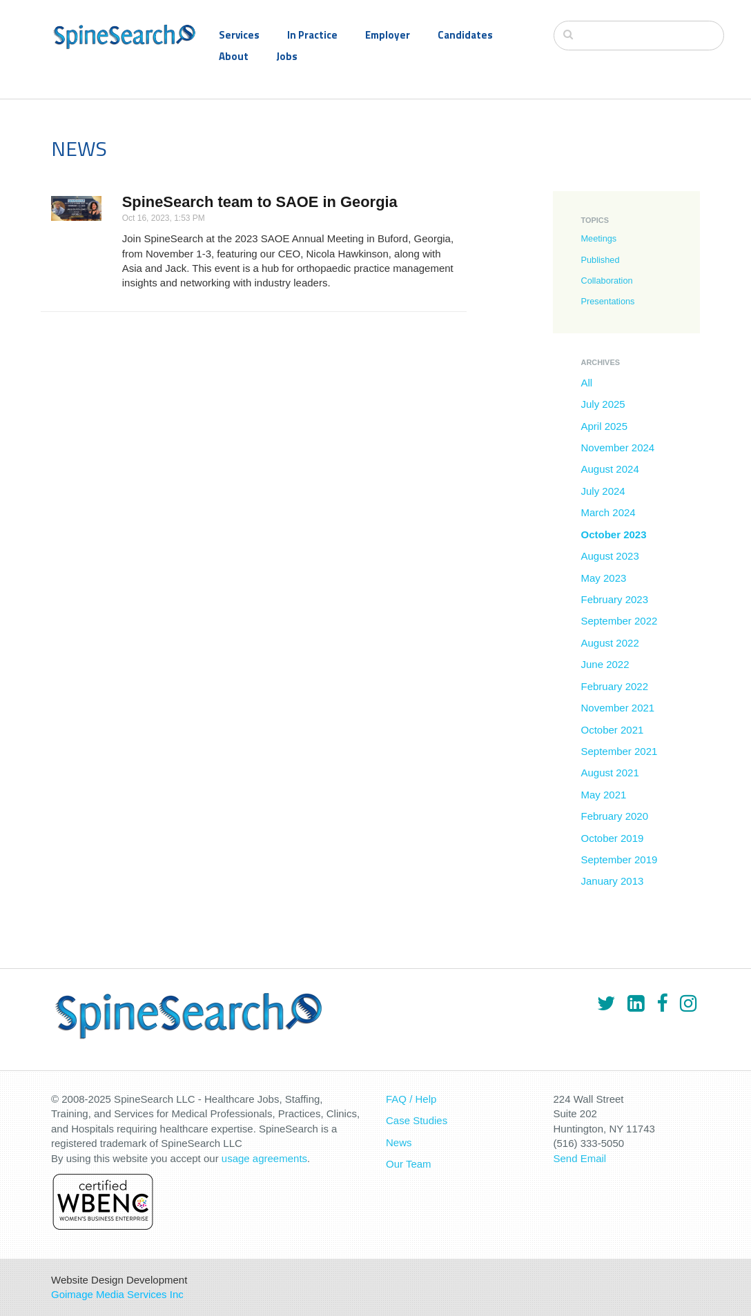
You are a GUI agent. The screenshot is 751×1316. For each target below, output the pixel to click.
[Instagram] (688, 1003)
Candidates (465, 35)
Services (239, 35)
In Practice (312, 35)
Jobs (287, 56)
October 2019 (612, 838)
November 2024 (617, 447)
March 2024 (608, 512)
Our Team (408, 1164)
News (399, 1142)
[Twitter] (606, 1003)
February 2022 (614, 686)
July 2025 (603, 404)
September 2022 (619, 621)
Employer (387, 35)
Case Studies (416, 1120)
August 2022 (609, 643)
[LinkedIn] (635, 1003)
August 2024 (609, 469)
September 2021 (619, 751)
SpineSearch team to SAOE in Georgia (260, 201)
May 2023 (603, 578)
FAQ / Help (411, 1099)
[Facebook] (661, 1003)
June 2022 (605, 664)
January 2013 (612, 881)
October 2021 (612, 730)
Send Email (580, 1158)
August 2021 (609, 772)
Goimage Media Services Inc (117, 1294)
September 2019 (619, 859)
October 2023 (613, 534)
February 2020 (614, 816)
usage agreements (264, 1158)
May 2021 (603, 795)
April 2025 (604, 426)
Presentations (607, 301)
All (586, 383)
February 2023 (614, 599)
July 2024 (603, 491)
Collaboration (606, 280)
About (233, 56)
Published (600, 260)
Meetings (598, 238)
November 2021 (617, 708)
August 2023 (609, 556)
